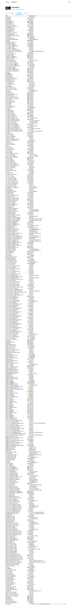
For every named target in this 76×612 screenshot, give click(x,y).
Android (11, 13)
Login (69, 2)
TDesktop (19, 13)
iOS (6, 13)
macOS (26, 13)
